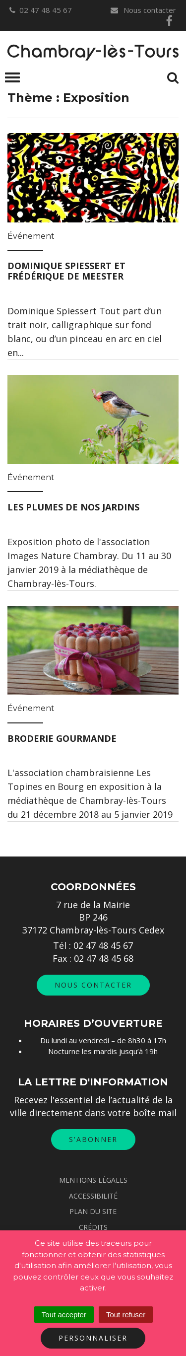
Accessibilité (93, 1196)
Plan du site (93, 1211)
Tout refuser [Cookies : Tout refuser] (125, 1314)
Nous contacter (143, 10)
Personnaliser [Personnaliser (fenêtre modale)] (93, 1338)
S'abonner (93, 1139)
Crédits (93, 1227)
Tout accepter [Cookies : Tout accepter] (64, 1314)
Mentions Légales (93, 1180)
